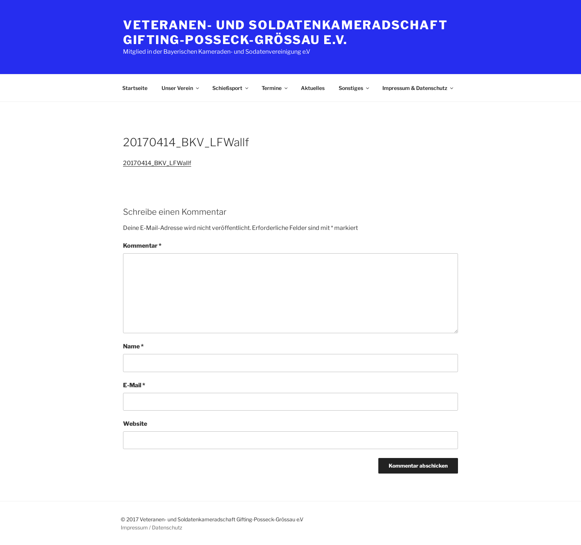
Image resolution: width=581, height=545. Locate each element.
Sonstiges (354, 88)
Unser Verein (181, 88)
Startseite (134, 88)
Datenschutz (167, 527)
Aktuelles (313, 88)
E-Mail (134, 385)
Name (133, 346)
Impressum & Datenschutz (418, 88)
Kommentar (142, 245)
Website (135, 423)
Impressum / (136, 527)
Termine (275, 88)
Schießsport (230, 88)
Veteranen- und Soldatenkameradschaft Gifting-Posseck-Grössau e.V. (285, 32)
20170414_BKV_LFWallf (157, 163)
